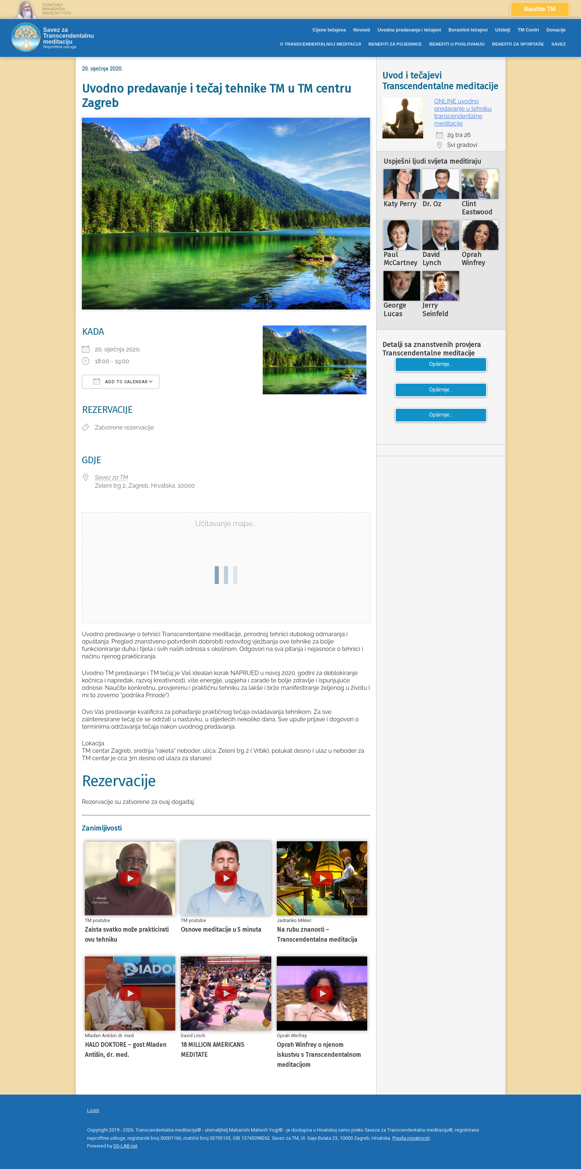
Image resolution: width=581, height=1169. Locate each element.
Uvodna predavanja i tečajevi (409, 30)
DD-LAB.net (125, 1146)
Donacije (556, 30)
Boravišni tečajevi (468, 30)
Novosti (361, 30)
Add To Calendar (120, 381)
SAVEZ (558, 44)
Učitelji (502, 30)
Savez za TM (111, 477)
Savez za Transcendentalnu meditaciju (68, 36)
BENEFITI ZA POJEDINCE (395, 44)
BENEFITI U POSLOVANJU (457, 44)
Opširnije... (441, 364)
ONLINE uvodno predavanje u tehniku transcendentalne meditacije (463, 112)
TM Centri (528, 30)
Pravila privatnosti (411, 1138)
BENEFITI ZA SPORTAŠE (518, 44)
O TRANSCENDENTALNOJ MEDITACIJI (320, 44)
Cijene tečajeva (329, 30)
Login (93, 1110)
